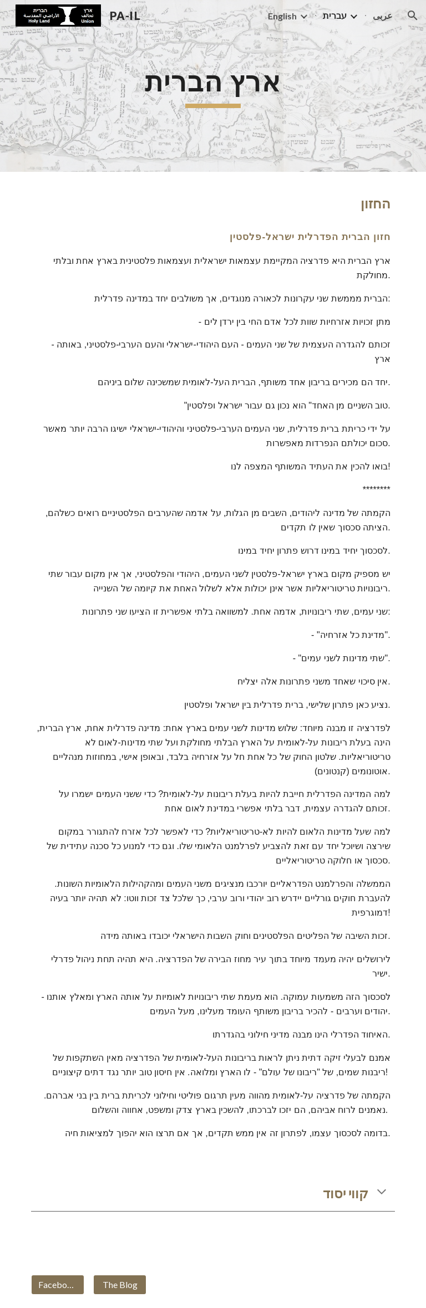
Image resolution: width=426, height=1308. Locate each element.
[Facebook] (57, 1285)
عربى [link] (383, 15)
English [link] (282, 16)
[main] (212, 86)
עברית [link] (335, 15)
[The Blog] (119, 1285)
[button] (412, 15)
